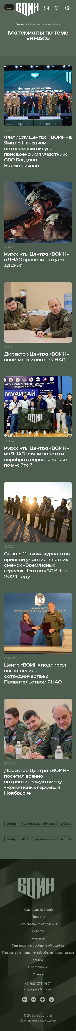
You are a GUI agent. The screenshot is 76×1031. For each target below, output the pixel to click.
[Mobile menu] (9, 7)
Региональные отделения (38, 924)
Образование (38, 967)
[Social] (24, 999)
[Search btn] (56, 8)
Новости (38, 931)
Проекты (38, 917)
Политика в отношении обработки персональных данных (38, 956)
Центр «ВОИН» (18, 839)
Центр (11, 824)
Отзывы (38, 974)
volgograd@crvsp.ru (38, 989)
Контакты (38, 938)
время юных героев (48, 839)
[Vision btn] (67, 8)
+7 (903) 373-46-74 (38, 984)
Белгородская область (38, 824)
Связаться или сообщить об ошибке (38, 945)
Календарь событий (38, 910)
